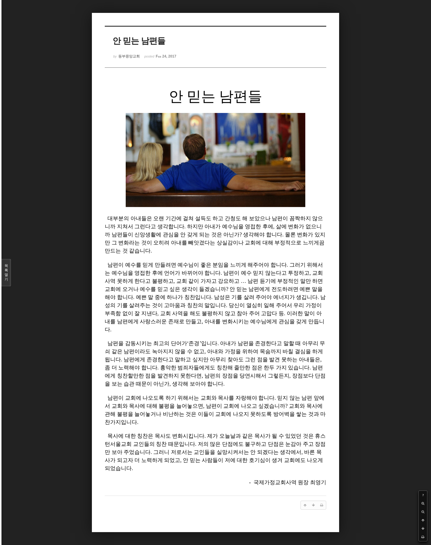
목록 (6, 273)
